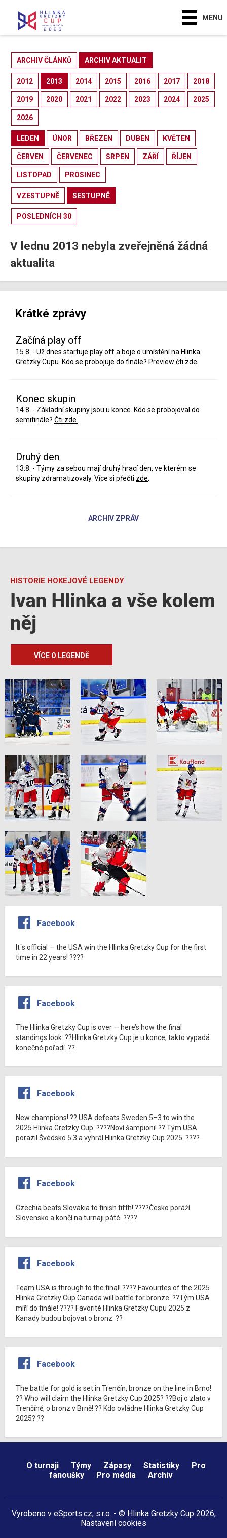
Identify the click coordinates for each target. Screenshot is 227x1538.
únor (62, 138)
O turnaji (42, 1465)
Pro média (116, 1475)
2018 (201, 81)
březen (98, 138)
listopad (34, 175)
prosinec (82, 175)
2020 (54, 99)
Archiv (160, 1475)
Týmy (81, 1465)
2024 (172, 99)
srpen (117, 156)
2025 (201, 99)
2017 (172, 81)
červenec (75, 156)
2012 (25, 81)
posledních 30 (44, 216)
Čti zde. (66, 420)
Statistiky (161, 1465)
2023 (142, 99)
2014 (83, 81)
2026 (25, 117)
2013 (54, 81)
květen (176, 138)
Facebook (56, 923)
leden (28, 138)
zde (191, 362)
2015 (113, 81)
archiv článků (44, 60)
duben (137, 138)
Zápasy (117, 1465)
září (150, 156)
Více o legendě (61, 655)
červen (30, 156)
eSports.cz (73, 1513)
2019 (25, 99)
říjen (182, 156)
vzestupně (38, 195)
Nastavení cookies (113, 1523)
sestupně (91, 195)
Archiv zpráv (113, 518)
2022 (113, 99)
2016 (142, 81)
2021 (83, 99)
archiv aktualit (116, 60)
